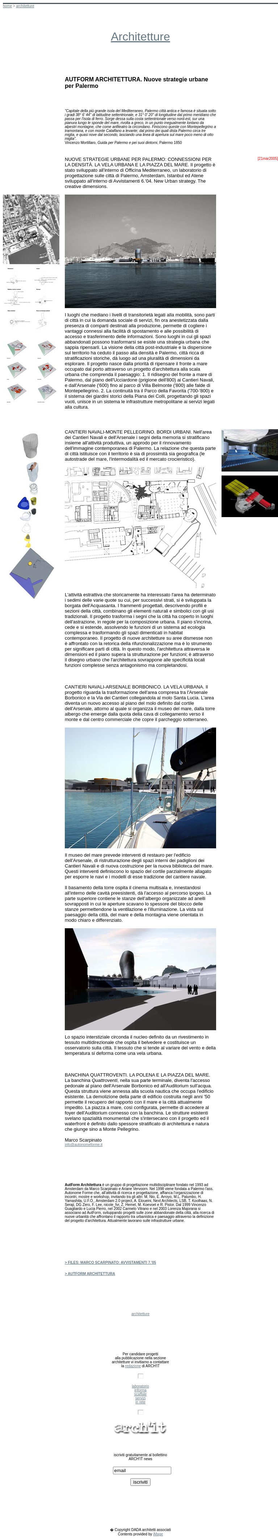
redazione (133, 1366)
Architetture (140, 36)
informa (140, 1390)
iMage (158, 1534)
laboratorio (140, 1386)
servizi (140, 1398)
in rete (140, 1402)
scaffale (140, 1394)
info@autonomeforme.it (83, 1145)
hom (7, 6)
